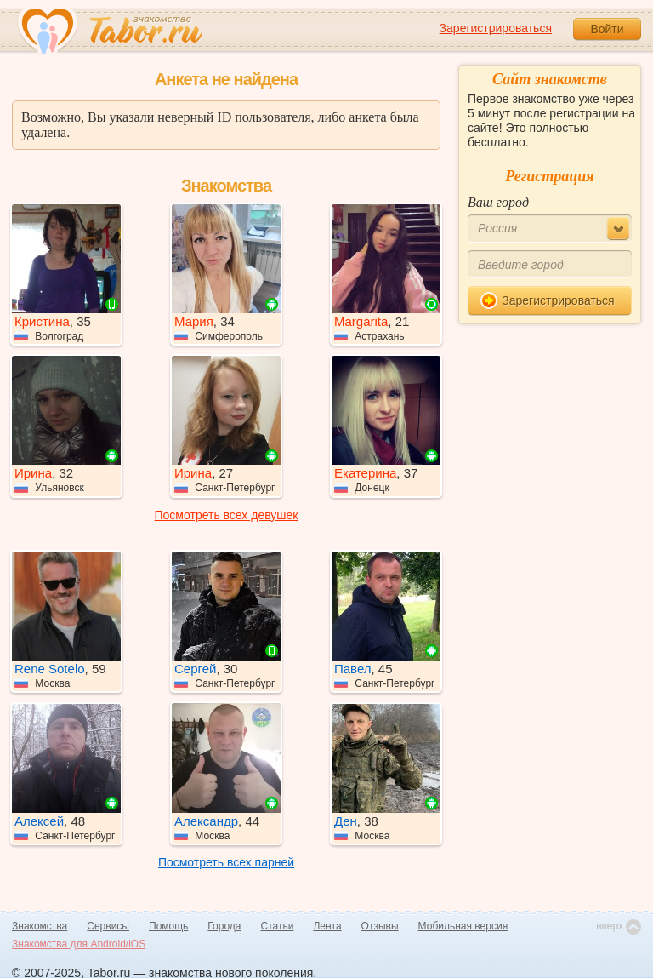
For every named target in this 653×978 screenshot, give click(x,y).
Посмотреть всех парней (226, 862)
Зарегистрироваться (496, 28)
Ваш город (498, 202)
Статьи (277, 926)
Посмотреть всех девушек (226, 515)
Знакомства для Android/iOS (78, 944)
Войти (606, 29)
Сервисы (108, 926)
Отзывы (380, 926)
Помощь (168, 926)
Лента (327, 926)
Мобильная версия (463, 926)
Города (224, 926)
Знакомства (39, 926)
